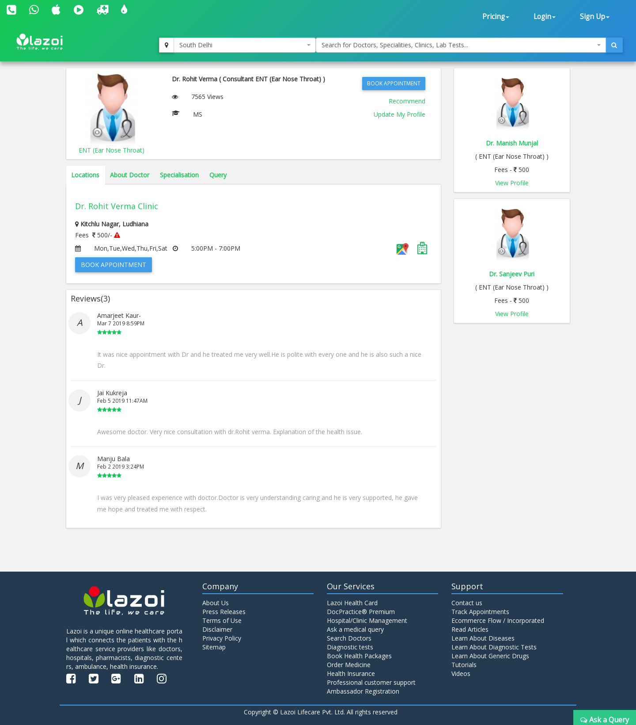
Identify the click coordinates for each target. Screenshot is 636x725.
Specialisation (179, 175)
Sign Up (595, 16)
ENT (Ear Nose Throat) (111, 150)
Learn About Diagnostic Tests (494, 647)
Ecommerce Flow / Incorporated (497, 620)
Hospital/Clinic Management (367, 620)
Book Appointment (393, 83)
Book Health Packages (359, 656)
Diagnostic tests (350, 647)
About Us (215, 603)
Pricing (495, 16)
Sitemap (214, 647)
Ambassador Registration (363, 691)
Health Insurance (351, 673)
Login (545, 16)
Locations (85, 175)
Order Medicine (349, 664)
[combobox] (245, 45)
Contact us (466, 603)
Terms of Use (222, 620)
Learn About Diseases (483, 638)
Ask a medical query (355, 629)
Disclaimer (217, 629)
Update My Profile (399, 114)
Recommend (407, 101)
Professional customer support (371, 682)
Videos (460, 673)
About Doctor (129, 175)
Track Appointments (480, 611)
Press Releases (224, 611)
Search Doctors (349, 638)
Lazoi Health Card (352, 603)
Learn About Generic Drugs (490, 656)
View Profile (512, 183)
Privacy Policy (221, 638)
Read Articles (469, 629)
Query (218, 175)
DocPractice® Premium (361, 611)
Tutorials (464, 664)
